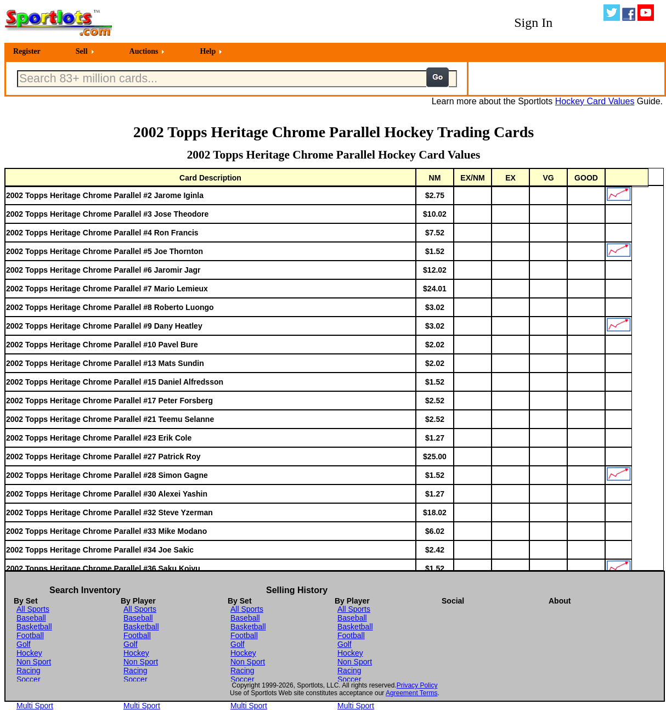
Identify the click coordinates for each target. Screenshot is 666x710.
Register (27, 51)
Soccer (28, 679)
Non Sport (33, 661)
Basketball (34, 626)
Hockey (29, 653)
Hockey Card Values (595, 101)
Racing (28, 670)
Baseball (31, 617)
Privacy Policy (417, 685)
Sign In (533, 22)
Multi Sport (34, 705)
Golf (23, 644)
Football (30, 635)
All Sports (32, 609)
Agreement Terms (411, 693)
